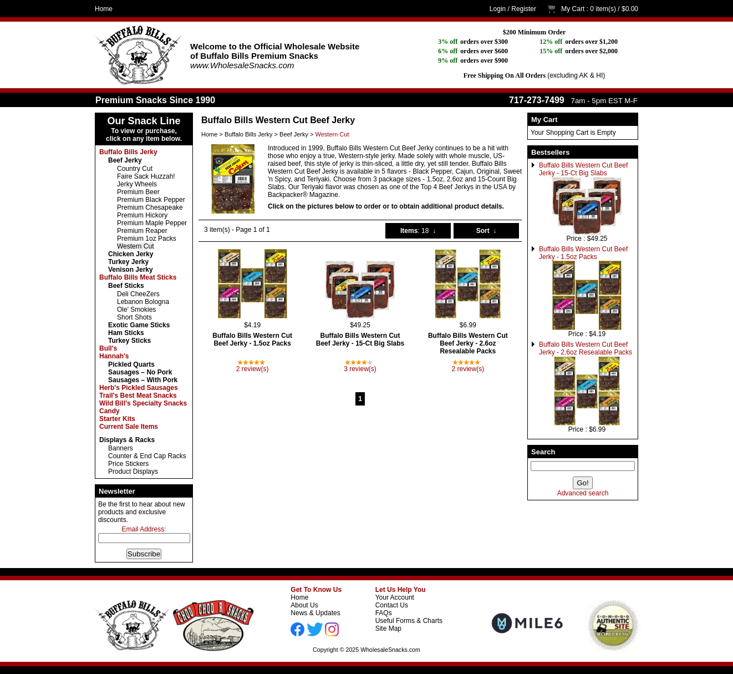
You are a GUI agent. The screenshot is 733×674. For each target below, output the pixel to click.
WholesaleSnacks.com (390, 649)
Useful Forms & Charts (408, 621)
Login (498, 9)
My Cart (572, 9)
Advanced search (583, 493)
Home (104, 9)
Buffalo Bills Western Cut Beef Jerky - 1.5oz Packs (583, 253)
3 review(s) (360, 369)
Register (523, 9)
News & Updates (315, 613)
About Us (304, 605)
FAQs (383, 613)
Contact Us (391, 605)
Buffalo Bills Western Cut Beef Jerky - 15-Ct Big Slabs (583, 169)
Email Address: (143, 529)
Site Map (388, 628)
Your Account (394, 597)
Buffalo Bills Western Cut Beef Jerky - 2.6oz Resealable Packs (585, 348)
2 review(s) (252, 369)
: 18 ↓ (418, 231)
